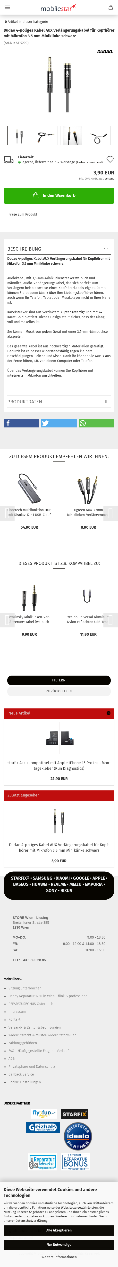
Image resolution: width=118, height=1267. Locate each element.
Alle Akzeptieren (59, 1230)
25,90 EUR (59, 778)
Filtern (59, 680)
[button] (21, 423)
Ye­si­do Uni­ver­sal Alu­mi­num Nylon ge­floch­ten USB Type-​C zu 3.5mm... (88, 619)
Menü (7, 7)
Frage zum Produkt (22, 214)
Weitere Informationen (59, 1257)
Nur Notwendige (59, 1245)
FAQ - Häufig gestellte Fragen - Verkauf (38, 1051)
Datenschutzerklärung (32, 1220)
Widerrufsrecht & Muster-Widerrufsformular (42, 1035)
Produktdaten (24, 402)
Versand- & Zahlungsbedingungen (34, 1027)
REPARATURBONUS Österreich (30, 1004)
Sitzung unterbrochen (25, 988)
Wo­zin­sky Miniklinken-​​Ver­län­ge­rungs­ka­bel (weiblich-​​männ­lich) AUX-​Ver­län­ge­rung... (29, 619)
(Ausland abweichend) (89, 162)
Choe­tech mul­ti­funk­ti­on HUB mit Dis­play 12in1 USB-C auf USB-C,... (29, 512)
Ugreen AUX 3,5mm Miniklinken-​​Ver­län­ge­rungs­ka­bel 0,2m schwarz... (88, 512)
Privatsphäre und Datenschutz (31, 1067)
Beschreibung (24, 249)
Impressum (17, 1012)
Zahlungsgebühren (22, 1043)
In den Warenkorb (54, 195)
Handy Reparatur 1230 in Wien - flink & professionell (48, 996)
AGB (11, 1059)
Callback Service (21, 1074)
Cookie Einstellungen (24, 1082)
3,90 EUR (59, 861)
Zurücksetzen (59, 691)
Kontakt (14, 1019)
